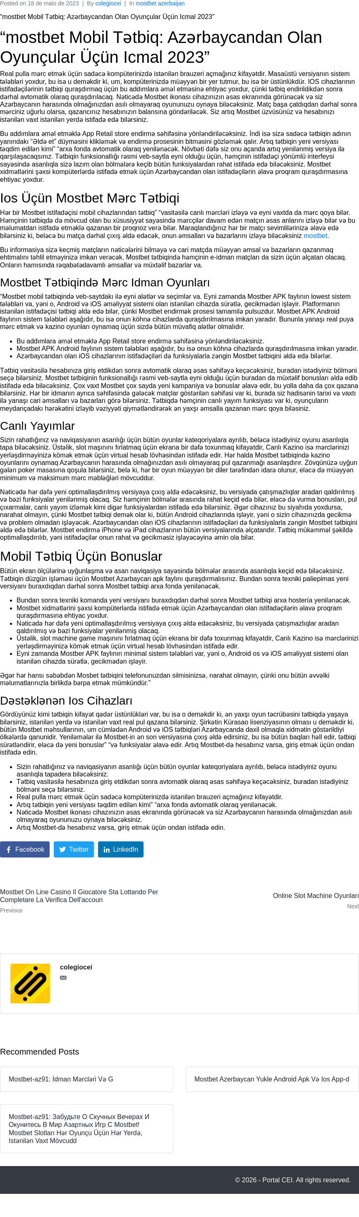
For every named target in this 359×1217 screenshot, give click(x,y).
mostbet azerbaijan (160, 3)
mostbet (315, 235)
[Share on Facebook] (25, 849)
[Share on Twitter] (74, 849)
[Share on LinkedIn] (121, 849)
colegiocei (108, 3)
